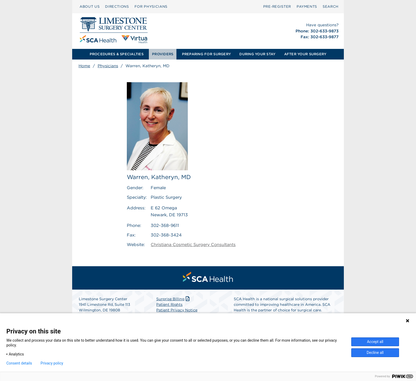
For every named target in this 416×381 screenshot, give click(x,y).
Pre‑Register (277, 7)
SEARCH (331, 7)
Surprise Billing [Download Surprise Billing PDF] (173, 299)
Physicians (108, 66)
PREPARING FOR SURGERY (206, 54)
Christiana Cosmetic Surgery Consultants (193, 244)
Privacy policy (52, 363)
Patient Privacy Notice (176, 310)
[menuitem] (89, 6)
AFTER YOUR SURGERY (305, 54)
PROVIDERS (162, 54)
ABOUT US (89, 7)
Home (84, 66)
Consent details (19, 363)
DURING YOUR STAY (257, 54)
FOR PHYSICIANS (151, 7)
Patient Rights (169, 304)
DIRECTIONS (117, 7)
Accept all (375, 342)
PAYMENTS (307, 7)
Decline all (375, 352)
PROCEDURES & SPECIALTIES (117, 54)
